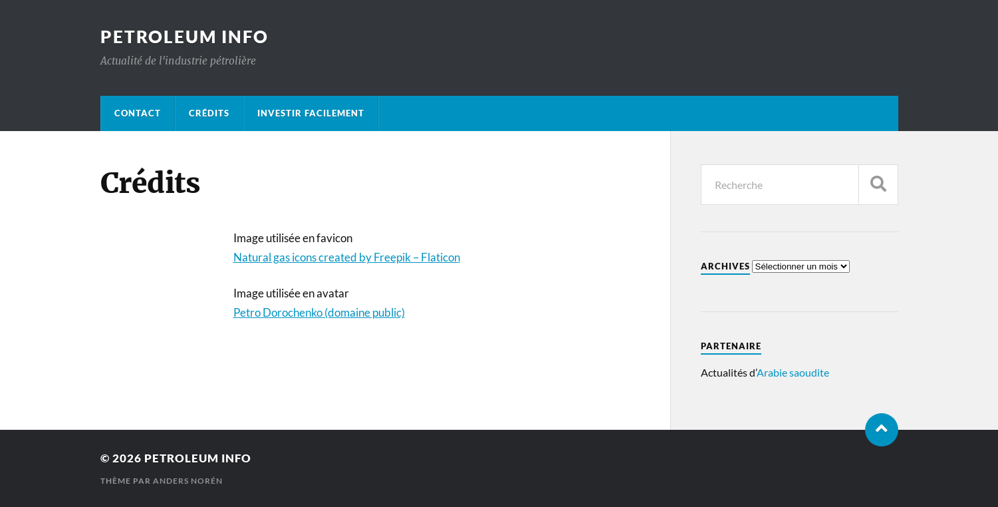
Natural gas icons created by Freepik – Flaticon (346, 257)
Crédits (209, 113)
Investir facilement (310, 113)
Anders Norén (188, 481)
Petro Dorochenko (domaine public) (319, 312)
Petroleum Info (184, 37)
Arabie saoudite (793, 372)
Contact (137, 113)
